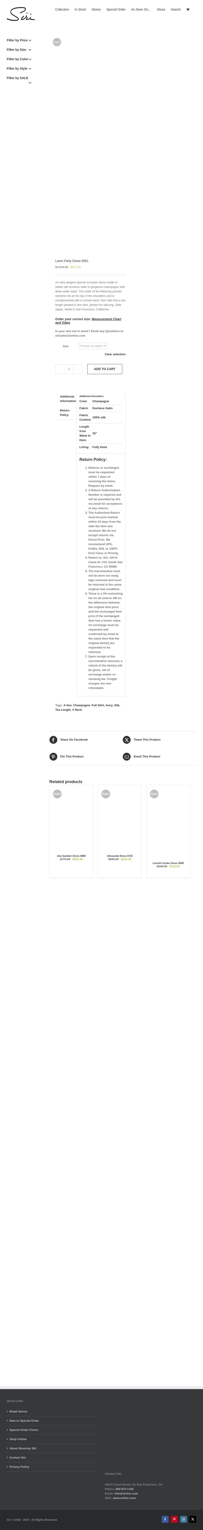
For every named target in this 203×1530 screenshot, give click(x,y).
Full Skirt (98, 705)
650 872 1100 (125, 1489)
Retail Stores (18, 1411)
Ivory (109, 705)
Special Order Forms (23, 1430)
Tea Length (63, 709)
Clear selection (115, 354)
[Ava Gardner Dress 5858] (71, 787)
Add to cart (105, 369)
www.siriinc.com (124, 1498)
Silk (116, 705)
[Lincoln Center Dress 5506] (168, 787)
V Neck (77, 709)
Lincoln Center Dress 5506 (168, 863)
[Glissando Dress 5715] (119, 787)
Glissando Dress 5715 (120, 856)
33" (94, 433)
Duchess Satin (102, 408)
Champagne (100, 401)
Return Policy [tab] (64, 413)
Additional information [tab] (68, 399)
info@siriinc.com (126, 1493)
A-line (68, 705)
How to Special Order (24, 1420)
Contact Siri (17, 1457)
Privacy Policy (19, 1466)
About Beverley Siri (22, 1448)
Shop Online (18, 1439)
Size (66, 346)
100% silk (99, 417)
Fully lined (99, 447)
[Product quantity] (69, 369)
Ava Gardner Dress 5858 (71, 856)
